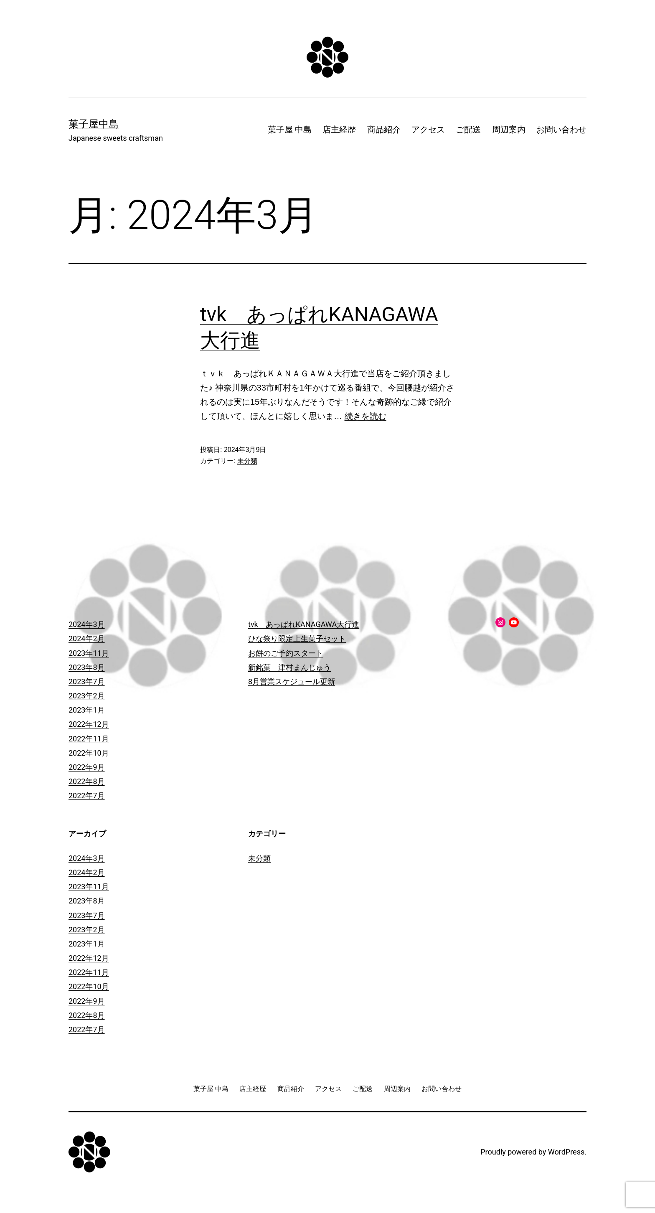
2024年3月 (87, 624)
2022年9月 (87, 767)
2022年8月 (87, 781)
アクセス (428, 129)
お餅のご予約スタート (285, 653)
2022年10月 (89, 753)
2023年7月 (87, 681)
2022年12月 (89, 724)
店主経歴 (339, 129)
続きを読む (365, 416)
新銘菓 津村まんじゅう (289, 667)
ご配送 (468, 129)
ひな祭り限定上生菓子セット (297, 638)
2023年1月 (87, 709)
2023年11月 (89, 653)
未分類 (247, 460)
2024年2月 (87, 638)
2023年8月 (87, 667)
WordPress (566, 1151)
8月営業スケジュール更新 (291, 681)
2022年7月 (87, 795)
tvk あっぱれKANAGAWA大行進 (303, 624)
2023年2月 (87, 695)
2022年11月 (89, 738)
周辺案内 (509, 129)
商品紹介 (384, 129)
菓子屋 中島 (290, 129)
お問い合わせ (561, 129)
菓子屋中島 (94, 124)
